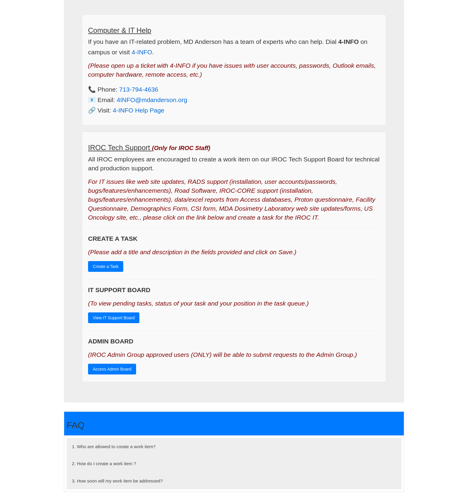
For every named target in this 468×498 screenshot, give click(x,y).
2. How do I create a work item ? (104, 463)
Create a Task (105, 266)
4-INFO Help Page (138, 110)
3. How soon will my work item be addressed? (117, 480)
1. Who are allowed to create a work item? (114, 446)
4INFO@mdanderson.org (152, 99)
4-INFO (142, 52)
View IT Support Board (114, 317)
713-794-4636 (138, 89)
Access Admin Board (112, 369)
